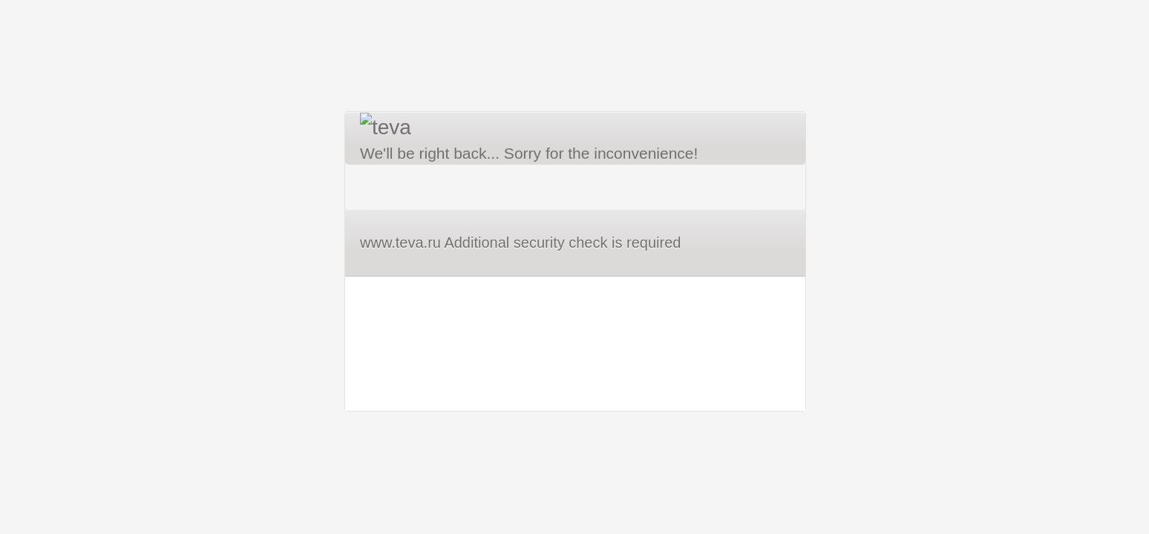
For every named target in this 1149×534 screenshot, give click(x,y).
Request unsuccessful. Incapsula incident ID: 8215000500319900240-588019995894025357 (574, 267)
